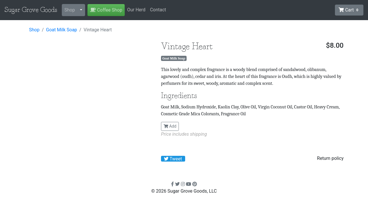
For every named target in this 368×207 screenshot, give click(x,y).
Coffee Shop (106, 10)
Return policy (330, 158)
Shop (69, 10)
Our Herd (136, 9)
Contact (158, 9)
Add (170, 126)
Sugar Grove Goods (31, 10)
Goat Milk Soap (61, 29)
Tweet (173, 159)
